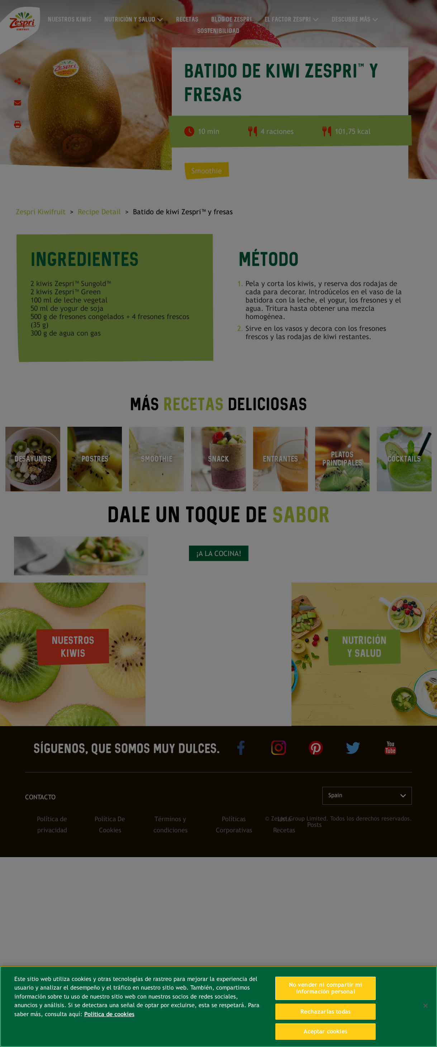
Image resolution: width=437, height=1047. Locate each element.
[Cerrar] (425, 1006)
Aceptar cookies (325, 1031)
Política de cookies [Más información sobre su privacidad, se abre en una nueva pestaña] (109, 1014)
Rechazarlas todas (325, 1011)
